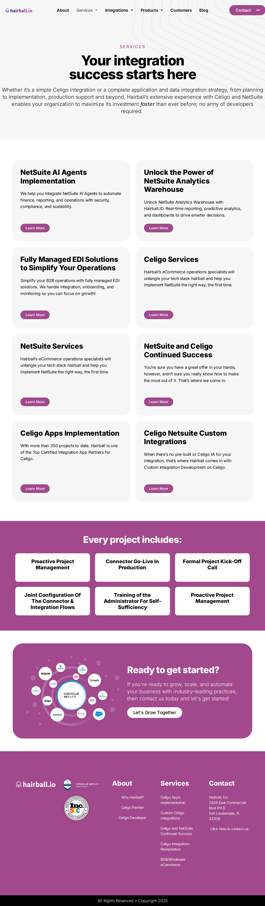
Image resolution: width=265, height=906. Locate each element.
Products (152, 10)
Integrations (119, 10)
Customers (181, 10)
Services (86, 10)
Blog (203, 10)
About (63, 10)
